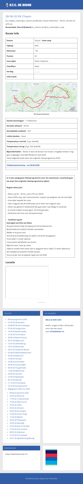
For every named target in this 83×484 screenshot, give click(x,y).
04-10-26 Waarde (15, 380)
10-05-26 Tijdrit (16, 405)
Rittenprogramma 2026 (17, 319)
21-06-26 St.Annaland (16, 334)
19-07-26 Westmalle (16, 346)
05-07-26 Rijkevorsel (16, 340)
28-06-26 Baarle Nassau (17, 337)
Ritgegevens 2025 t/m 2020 (19, 389)
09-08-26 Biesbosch (16, 355)
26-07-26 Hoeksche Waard (18, 349)
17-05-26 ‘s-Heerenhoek (19, 399)
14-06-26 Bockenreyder (17, 331)
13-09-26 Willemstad (16, 371)
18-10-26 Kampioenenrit (17, 386)
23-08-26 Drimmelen (16, 362)
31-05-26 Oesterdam (16, 322)
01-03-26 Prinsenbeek (18, 435)
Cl (7, 165)
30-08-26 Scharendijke (17, 365)
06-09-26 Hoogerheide (17, 368)
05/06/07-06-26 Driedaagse (19, 325)
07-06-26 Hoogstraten (17, 328)
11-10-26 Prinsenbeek (16, 383)
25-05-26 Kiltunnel (17, 396)
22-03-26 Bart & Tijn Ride (20, 426)
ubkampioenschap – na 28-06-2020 (24, 165)
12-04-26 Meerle (16, 417)
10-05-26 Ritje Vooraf (18, 402)
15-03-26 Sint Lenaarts (19, 429)
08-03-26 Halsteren (17, 432)
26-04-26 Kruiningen (18, 411)
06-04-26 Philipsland (18, 420)
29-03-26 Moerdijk (17, 423)
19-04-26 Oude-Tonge (18, 414)
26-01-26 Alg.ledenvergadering (22, 438)
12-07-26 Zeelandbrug (17, 343)
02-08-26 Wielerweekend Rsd (19, 352)
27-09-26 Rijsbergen (16, 377)
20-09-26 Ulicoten (15, 374)
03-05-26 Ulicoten (17, 408)
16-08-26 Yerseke (15, 359)
